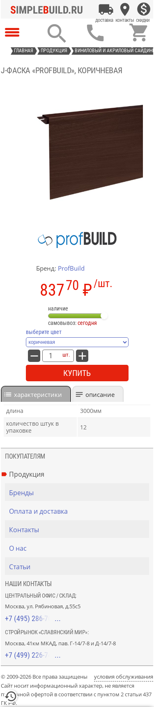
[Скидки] (143, 9)
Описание (100, 394)
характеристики (38, 394)
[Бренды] (79, 492)
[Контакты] (124, 9)
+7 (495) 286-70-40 (33, 618)
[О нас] (79, 548)
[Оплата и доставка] (106, 9)
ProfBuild (71, 268)
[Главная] (48, 9)
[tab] (36, 394)
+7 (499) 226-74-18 (33, 655)
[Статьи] (79, 567)
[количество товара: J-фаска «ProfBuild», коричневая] (50, 356)
